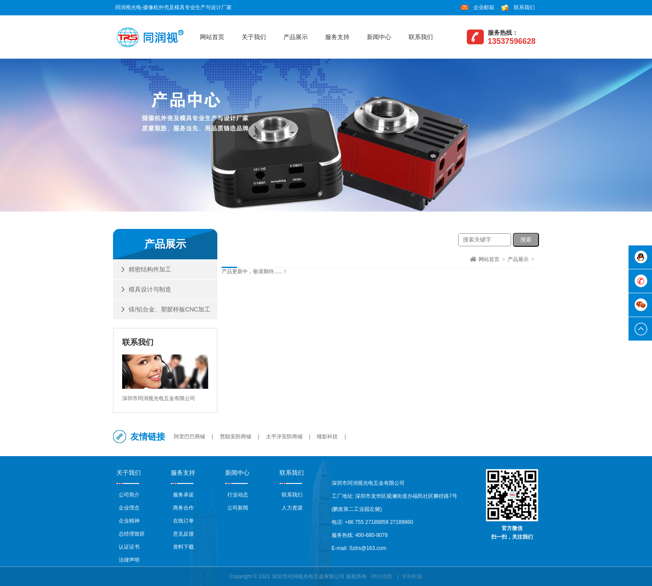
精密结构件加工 (150, 269)
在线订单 (183, 521)
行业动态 (237, 495)
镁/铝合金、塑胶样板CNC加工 (169, 309)
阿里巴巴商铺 (189, 437)
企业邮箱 (483, 7)
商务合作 (183, 508)
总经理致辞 (132, 534)
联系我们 (524, 7)
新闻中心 (379, 36)
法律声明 (129, 560)
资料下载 (183, 547)
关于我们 (254, 36)
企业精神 (129, 521)
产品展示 (295, 36)
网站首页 (212, 36)
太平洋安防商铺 (284, 437)
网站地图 (381, 576)
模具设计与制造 (150, 289)
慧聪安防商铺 (235, 437)
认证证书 (129, 547)
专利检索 (412, 576)
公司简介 (129, 495)
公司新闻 (237, 508)
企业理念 (129, 508)
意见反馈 (183, 534)
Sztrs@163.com (367, 548)
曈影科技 (327, 437)
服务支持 (337, 36)
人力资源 (292, 508)
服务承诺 (183, 495)
